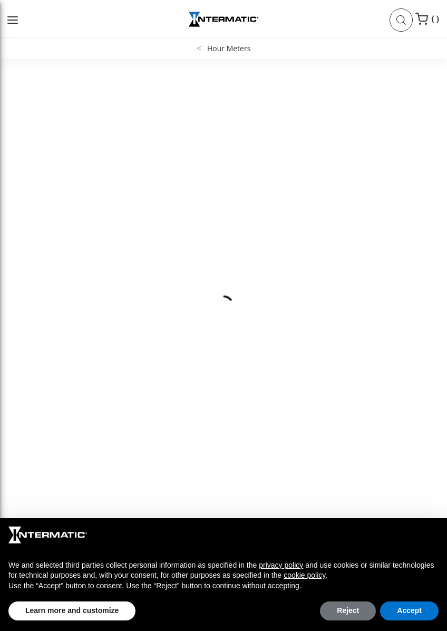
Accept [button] (409, 610)
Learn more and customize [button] (72, 610)
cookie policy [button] (304, 575)
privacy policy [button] (281, 565)
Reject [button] (348, 610)
